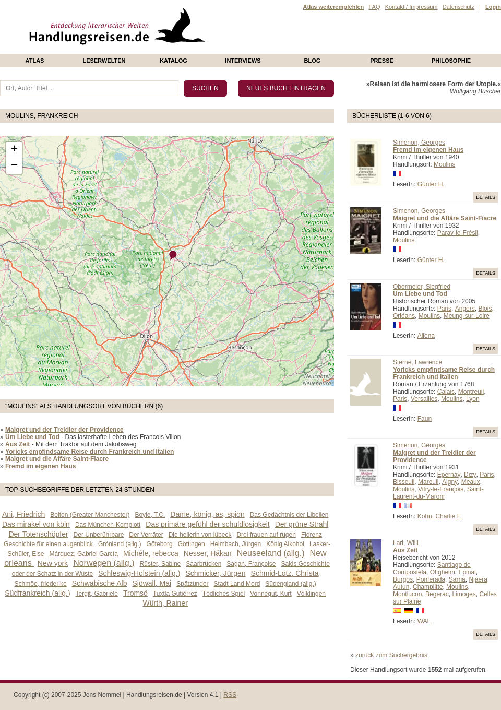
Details (485, 197)
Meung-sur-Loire (467, 316)
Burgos (403, 579)
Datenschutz (458, 7)
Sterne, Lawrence (417, 362)
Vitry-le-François (440, 489)
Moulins (444, 164)
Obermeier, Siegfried (421, 286)
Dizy (470, 474)
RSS (229, 695)
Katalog (173, 60)
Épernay (449, 474)
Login (493, 7)
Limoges (463, 594)
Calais (446, 391)
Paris (444, 308)
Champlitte (428, 586)
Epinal (466, 572)
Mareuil (428, 482)
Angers (465, 308)
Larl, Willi (406, 543)
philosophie (451, 60)
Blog (312, 60)
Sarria (457, 579)
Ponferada (430, 579)
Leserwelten (103, 60)
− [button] (14, 166)
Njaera (478, 579)
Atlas (35, 60)
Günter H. (431, 184)
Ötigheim (442, 572)
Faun (425, 418)
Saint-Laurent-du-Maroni (438, 493)
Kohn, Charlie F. (440, 516)
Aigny (450, 482)
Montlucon (407, 594)
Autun (401, 586)
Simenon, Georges (419, 142)
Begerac (437, 594)
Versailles (424, 399)
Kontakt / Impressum (411, 7)
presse (381, 60)
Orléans (404, 316)
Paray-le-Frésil (457, 232)
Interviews (242, 60)
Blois (485, 308)
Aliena (426, 335)
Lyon (473, 399)
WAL (424, 621)
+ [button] (14, 150)
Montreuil (471, 391)
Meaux (470, 482)
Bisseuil (403, 482)
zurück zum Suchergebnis (391, 655)
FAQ (374, 7)
